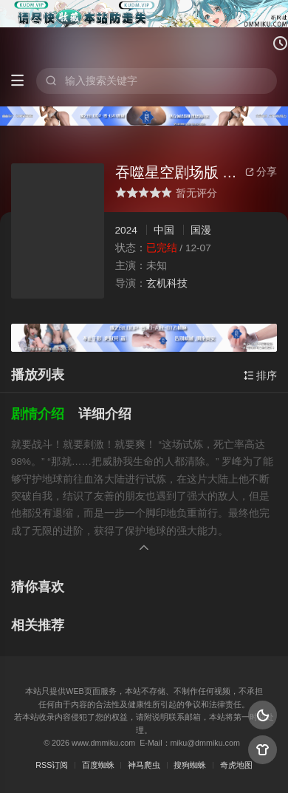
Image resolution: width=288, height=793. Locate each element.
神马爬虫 (144, 764)
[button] (45, 414)
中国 (164, 230)
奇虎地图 (236, 764)
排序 (261, 375)
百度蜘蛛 (98, 764)
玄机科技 (167, 283)
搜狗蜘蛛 (190, 764)
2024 (126, 230)
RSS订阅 (51, 764)
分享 (261, 171)
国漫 (201, 230)
